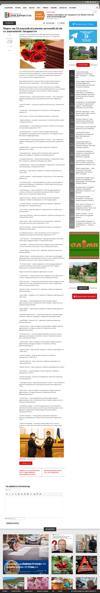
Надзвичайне (8, 8)
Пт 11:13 (72, 135)
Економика (56, 566)
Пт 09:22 (72, 171)
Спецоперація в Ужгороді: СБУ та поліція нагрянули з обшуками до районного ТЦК (85, 162)
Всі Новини (72, 8)
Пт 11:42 (72, 127)
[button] (7, 494)
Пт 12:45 (72, 105)
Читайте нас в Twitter (84, 24)
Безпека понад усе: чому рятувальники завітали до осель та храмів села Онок (85, 121)
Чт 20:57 (72, 224)
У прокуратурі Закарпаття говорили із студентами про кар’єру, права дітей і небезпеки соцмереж (85, 154)
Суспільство (63, 8)
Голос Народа (56, 545)
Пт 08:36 (72, 190)
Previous (94, 12)
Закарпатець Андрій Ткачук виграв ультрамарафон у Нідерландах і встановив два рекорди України (85, 180)
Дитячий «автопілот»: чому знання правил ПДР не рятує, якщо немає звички (86, 113)
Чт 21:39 (72, 215)
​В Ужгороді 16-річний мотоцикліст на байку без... (85, 570)
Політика (18, 8)
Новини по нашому (9, 588)
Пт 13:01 (72, 94)
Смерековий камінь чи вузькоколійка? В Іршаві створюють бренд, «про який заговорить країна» (85, 144)
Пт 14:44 (72, 74)
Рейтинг (61, 23)
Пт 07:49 (72, 198)
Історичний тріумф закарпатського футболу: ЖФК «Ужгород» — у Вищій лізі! (85, 74)
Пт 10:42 (72, 144)
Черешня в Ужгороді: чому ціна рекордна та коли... (61, 570)
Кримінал (45, 8)
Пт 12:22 (72, 113)
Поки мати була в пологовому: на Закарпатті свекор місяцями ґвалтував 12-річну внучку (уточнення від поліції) (85, 94)
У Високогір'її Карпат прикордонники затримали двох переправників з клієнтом (85, 135)
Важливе (31, 588)
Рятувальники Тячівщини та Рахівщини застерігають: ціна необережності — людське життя (86, 224)
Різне (79, 588)
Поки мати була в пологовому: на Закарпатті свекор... (85, 548)
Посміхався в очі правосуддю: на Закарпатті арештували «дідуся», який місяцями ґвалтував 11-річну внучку (86, 104)
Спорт (38, 8)
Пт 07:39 (72, 207)
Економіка (54, 8)
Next (96, 12)
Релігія (55, 588)
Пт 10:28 (72, 154)
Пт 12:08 (72, 121)
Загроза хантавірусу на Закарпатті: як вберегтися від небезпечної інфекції (70, 16)
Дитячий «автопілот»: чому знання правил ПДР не (26, 565)
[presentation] (7, 494)
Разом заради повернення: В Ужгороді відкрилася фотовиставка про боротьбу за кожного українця (85, 84)
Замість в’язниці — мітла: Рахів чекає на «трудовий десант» (84, 215)
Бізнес (25, 8)
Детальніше (41, 570)
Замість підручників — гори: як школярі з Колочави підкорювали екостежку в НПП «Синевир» (85, 171)
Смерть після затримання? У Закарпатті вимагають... (61, 548)
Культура (31, 8)
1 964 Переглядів (48, 23)
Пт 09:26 (72, 162)
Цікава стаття (26, 463)
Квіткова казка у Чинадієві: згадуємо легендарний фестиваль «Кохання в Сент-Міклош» (85, 189)
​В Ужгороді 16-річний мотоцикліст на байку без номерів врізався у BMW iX (85, 198)
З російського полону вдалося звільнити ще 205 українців (86, 127)
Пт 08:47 (72, 180)
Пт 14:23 (72, 84)
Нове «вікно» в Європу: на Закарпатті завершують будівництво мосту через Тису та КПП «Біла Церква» (86, 207)
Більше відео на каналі (85, 296)
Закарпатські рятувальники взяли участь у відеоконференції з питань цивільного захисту (29, 472)
